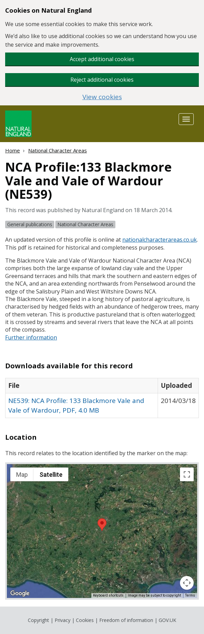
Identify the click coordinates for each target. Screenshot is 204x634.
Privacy (62, 620)
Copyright (38, 620)
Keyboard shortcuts (108, 595)
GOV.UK (167, 620)
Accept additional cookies (102, 59)
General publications (29, 224)
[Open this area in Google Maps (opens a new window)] (20, 593)
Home (12, 150)
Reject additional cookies (102, 79)
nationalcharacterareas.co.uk (159, 239)
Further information (31, 337)
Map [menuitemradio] (22, 474)
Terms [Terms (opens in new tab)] (190, 595)
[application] (102, 531)
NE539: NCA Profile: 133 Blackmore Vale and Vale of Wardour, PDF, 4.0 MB (76, 405)
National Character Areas (57, 150)
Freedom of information (126, 620)
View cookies (102, 97)
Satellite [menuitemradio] (51, 474)
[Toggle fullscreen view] (187, 474)
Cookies (85, 620)
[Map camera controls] (187, 583)
